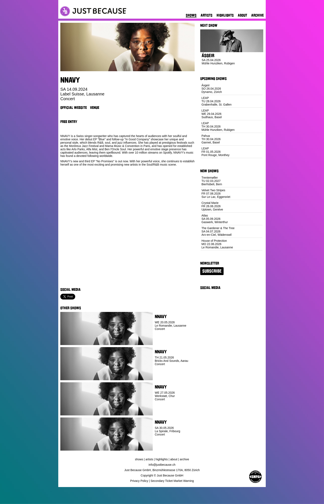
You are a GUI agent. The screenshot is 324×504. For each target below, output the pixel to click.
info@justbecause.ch (162, 464)
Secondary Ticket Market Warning (172, 480)
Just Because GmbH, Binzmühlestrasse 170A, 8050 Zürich (162, 470)
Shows (191, 15)
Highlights (225, 15)
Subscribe (212, 271)
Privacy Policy (139, 480)
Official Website (73, 107)
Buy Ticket (162, 342)
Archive (257, 15)
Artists (206, 15)
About (242, 15)
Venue (94, 107)
